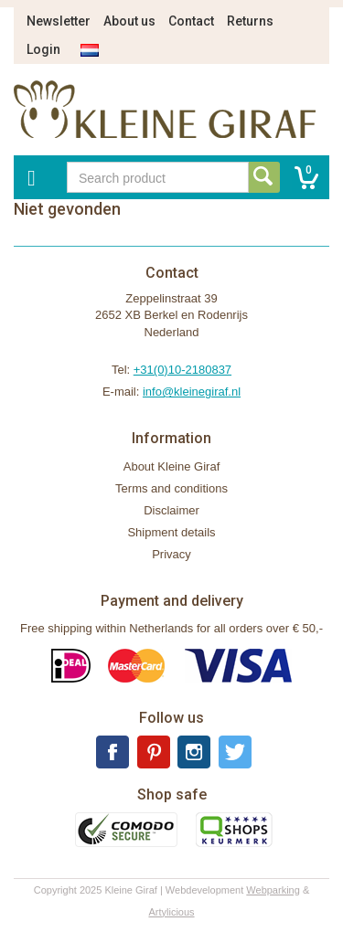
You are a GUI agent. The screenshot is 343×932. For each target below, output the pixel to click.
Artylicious (171, 911)
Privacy (171, 554)
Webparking (273, 889)
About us (129, 21)
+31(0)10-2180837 (182, 369)
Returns (250, 21)
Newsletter (59, 21)
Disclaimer (171, 510)
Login (43, 49)
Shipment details (171, 532)
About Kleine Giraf (171, 466)
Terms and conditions (171, 488)
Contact (191, 21)
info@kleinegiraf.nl (192, 391)
